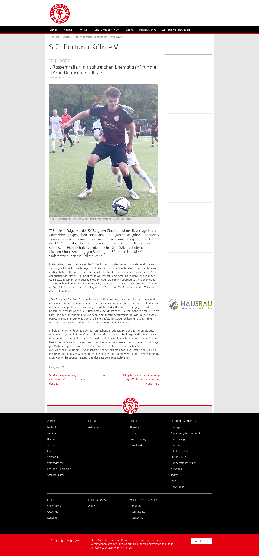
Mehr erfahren (123, 547)
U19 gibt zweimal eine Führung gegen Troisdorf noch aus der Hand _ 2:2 (141, 379)
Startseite (54, 37)
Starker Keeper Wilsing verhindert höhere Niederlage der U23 (67, 379)
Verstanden (202, 541)
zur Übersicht (104, 375)
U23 (62, 367)
